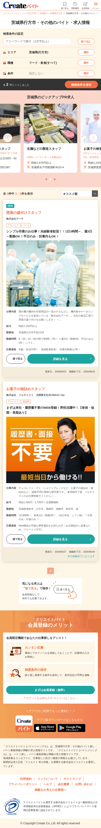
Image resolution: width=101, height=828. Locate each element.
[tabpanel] (50, 138)
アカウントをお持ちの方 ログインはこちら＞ (50, 698)
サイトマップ (72, 778)
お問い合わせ (84, 784)
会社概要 (63, 784)
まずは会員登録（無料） (50, 690)
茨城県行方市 (56, 13)
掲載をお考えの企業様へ (50, 789)
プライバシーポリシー (22, 784)
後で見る (16, 358)
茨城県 (43, 13)
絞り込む (86, 41)
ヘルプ (47, 784)
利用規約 (26, 778)
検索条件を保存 (81, 84)
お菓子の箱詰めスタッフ (25, 389)
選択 (86, 52)
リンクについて (47, 778)
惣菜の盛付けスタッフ (23, 213)
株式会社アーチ (15, 218)
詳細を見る (60, 359)
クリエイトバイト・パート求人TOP (19, 13)
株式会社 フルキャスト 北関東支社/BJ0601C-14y (35, 395)
